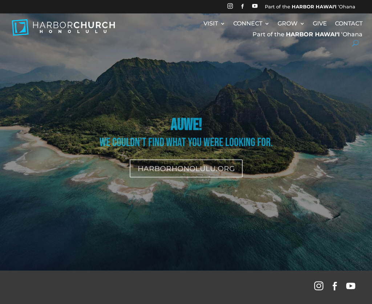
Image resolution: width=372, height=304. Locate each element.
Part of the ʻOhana (310, 6)
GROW (288, 24)
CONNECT (247, 24)
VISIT (210, 24)
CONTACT (349, 24)
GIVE (320, 24)
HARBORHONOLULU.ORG (186, 175)
